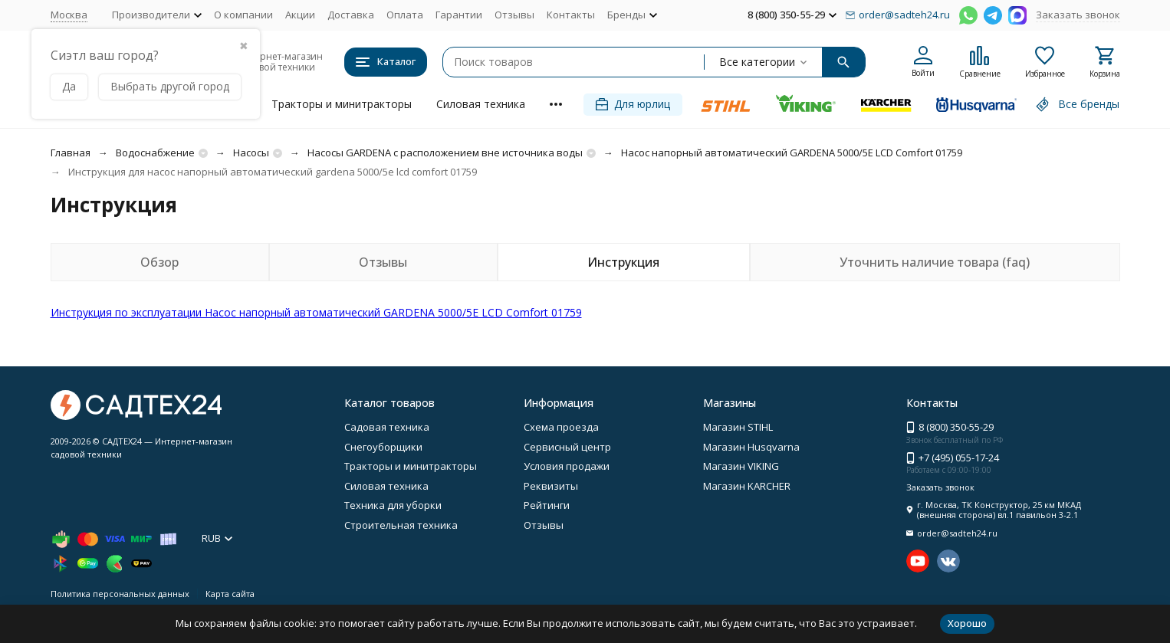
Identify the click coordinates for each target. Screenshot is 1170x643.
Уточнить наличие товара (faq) (935, 262)
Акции (300, 14)
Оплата (404, 14)
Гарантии (458, 14)
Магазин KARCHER (746, 486)
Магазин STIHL (738, 427)
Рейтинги (547, 505)
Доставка (350, 14)
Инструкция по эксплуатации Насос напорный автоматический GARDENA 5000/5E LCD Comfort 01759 (316, 312)
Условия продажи (567, 466)
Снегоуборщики (383, 447)
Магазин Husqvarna (751, 447)
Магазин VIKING (741, 466)
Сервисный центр (567, 447)
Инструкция (623, 262)
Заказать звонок (1078, 14)
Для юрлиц (633, 104)
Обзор (159, 262)
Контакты (571, 14)
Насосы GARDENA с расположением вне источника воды (445, 152)
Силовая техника (480, 104)
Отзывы (514, 14)
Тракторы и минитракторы (341, 104)
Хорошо (967, 623)
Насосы (251, 152)
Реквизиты (551, 486)
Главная (70, 152)
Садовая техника (386, 427)
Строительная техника (401, 525)
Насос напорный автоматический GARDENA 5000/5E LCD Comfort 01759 (791, 152)
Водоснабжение (155, 152)
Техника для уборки (393, 505)
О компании (243, 14)
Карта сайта (230, 593)
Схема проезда (561, 427)
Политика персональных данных (120, 593)
